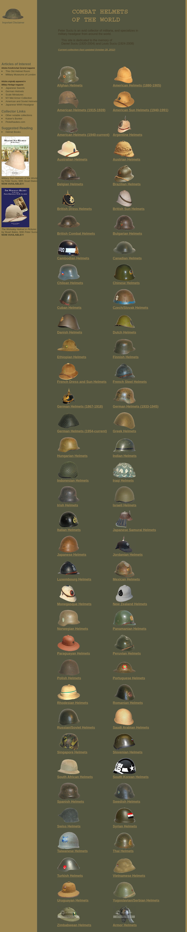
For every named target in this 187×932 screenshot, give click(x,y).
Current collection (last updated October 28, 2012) (86, 49)
